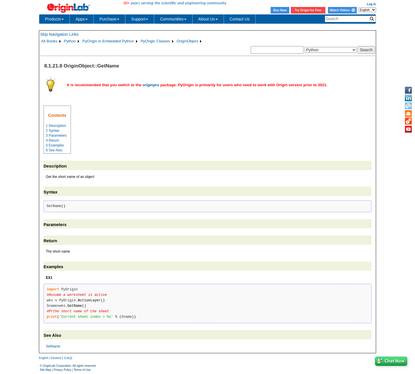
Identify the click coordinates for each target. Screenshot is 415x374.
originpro (150, 85)
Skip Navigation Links (59, 34)
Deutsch (56, 358)
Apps (82, 19)
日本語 (68, 358)
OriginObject (187, 41)
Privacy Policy (62, 369)
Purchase (109, 19)
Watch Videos (342, 10)
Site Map (45, 369)
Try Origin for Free (308, 10)
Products (54, 19)
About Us (208, 19)
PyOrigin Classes (155, 41)
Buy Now (280, 10)
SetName (53, 346)
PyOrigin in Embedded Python (108, 41)
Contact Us (240, 19)
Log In (371, 4)
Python (70, 41)
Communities (173, 19)
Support (139, 19)
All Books (49, 41)
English (43, 358)
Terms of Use (82, 369)
